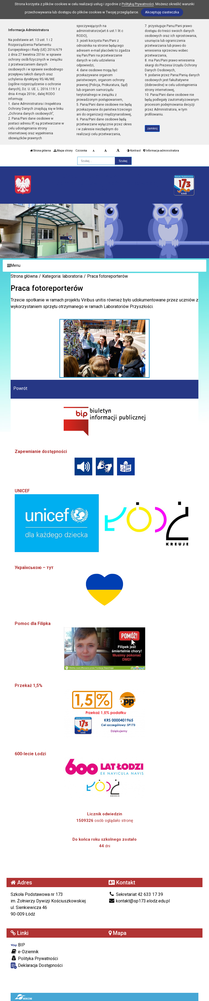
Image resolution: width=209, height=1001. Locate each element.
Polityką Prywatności (138, 4)
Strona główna (40, 150)
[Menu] (104, 266)
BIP (18, 944)
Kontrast (134, 150)
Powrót (20, 388)
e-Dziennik (25, 951)
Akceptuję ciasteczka (162, 12)
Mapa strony (63, 150)
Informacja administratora (161, 150)
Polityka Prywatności (34, 958)
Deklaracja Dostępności (37, 965)
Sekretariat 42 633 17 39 (136, 894)
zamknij (152, 128)
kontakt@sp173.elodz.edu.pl (139, 901)
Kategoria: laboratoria (62, 276)
